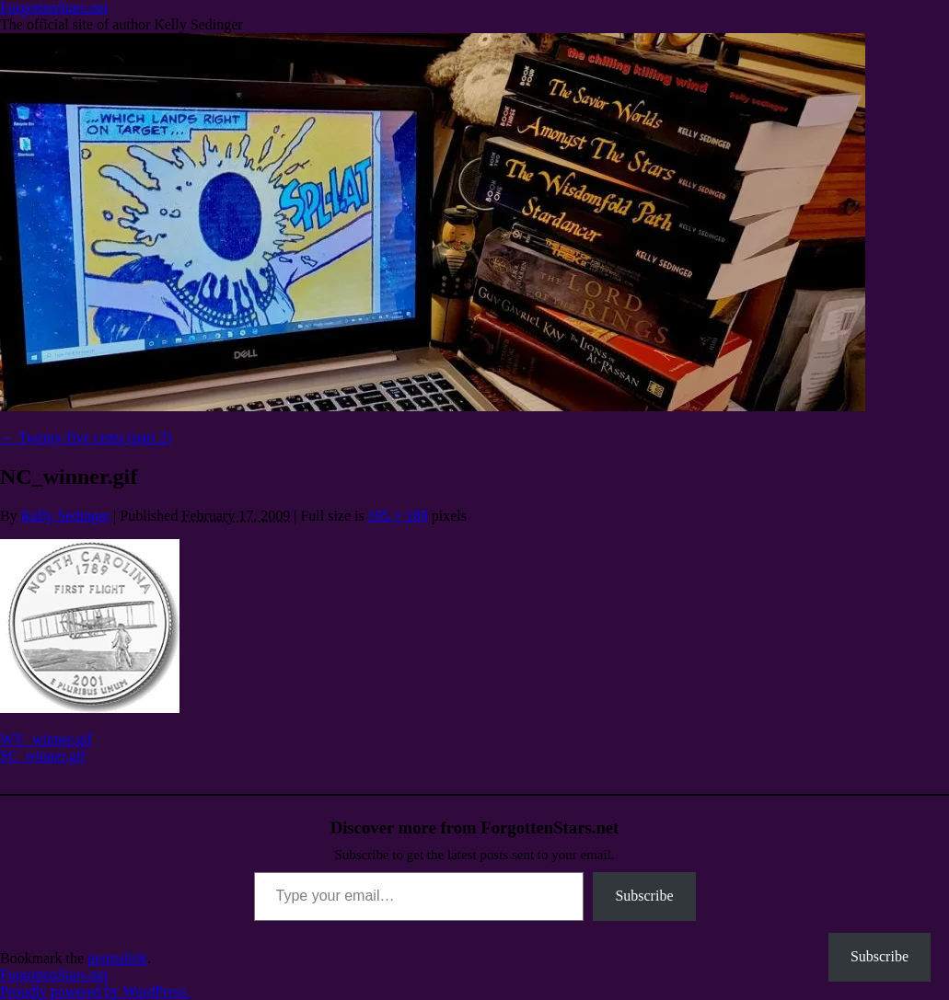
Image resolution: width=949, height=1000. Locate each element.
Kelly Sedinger (65, 515)
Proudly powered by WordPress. (95, 991)
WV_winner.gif (46, 739)
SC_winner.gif (43, 756)
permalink (117, 958)
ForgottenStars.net (54, 8)
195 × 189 (398, 515)
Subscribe (644, 895)
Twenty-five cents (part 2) (85, 437)
